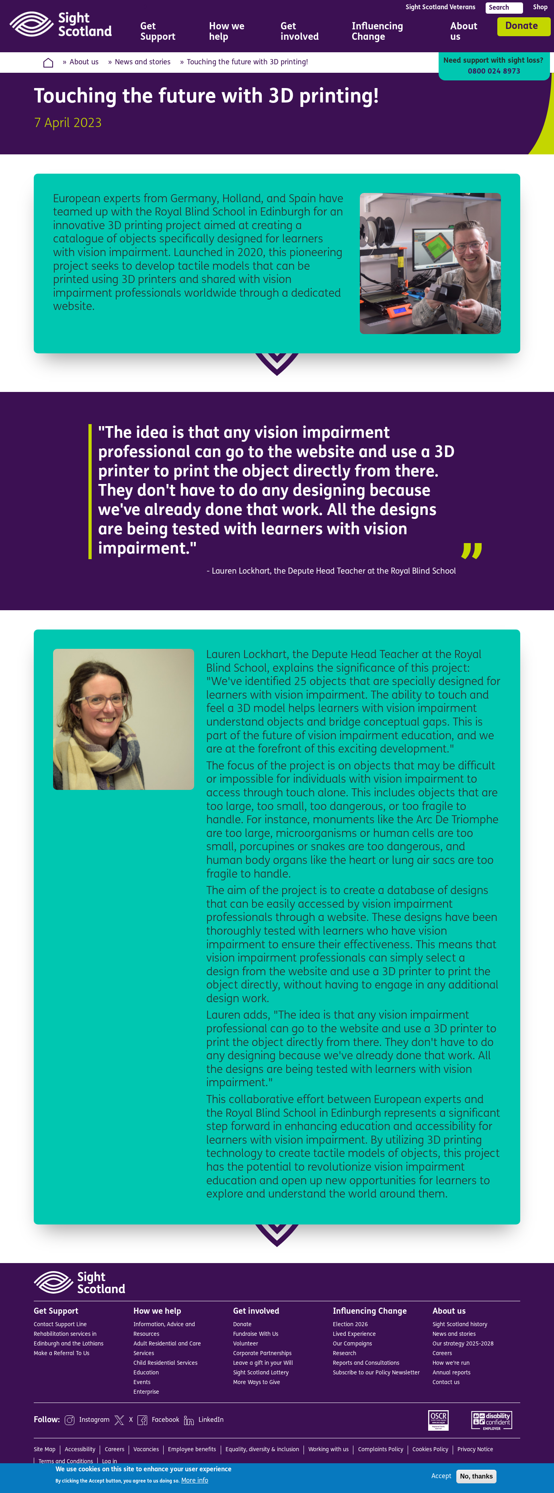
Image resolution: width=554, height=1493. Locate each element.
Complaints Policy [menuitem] (380, 1450)
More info (194, 1481)
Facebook (165, 1420)
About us (84, 62)
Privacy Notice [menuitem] (475, 1450)
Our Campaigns (352, 1344)
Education (146, 1373)
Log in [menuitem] (109, 1462)
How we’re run (451, 1363)
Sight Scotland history (460, 1325)
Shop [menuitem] (540, 7)
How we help (157, 1312)
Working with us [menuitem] (328, 1450)
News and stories (142, 62)
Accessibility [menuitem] (80, 1450)
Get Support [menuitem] (163, 33)
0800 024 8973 (494, 72)
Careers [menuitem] (114, 1450)
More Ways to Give (256, 1383)
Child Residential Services (165, 1363)
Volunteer (245, 1344)
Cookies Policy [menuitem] (430, 1450)
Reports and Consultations (366, 1363)
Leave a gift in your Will (263, 1363)
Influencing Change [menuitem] (390, 33)
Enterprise (146, 1392)
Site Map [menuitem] (44, 1450)
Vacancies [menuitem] (146, 1450)
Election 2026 (350, 1325)
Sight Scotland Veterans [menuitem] (441, 7)
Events (141, 1383)
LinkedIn (211, 1420)
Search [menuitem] (499, 8)
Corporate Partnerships (262, 1354)
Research (344, 1354)
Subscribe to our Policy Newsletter (376, 1373)
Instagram (94, 1420)
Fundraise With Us (255, 1334)
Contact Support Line (60, 1325)
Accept (441, 1476)
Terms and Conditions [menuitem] (66, 1462)
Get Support (56, 1312)
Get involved (256, 1312)
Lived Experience (354, 1334)
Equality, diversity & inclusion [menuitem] (262, 1450)
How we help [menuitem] (234, 33)
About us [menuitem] (467, 33)
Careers (442, 1354)
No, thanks (476, 1476)
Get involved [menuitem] (305, 33)
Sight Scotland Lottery (261, 1373)
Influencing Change (370, 1312)
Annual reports (451, 1373)
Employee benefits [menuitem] (192, 1450)
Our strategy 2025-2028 (463, 1344)
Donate (521, 26)
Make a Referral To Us (61, 1354)
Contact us (446, 1383)
